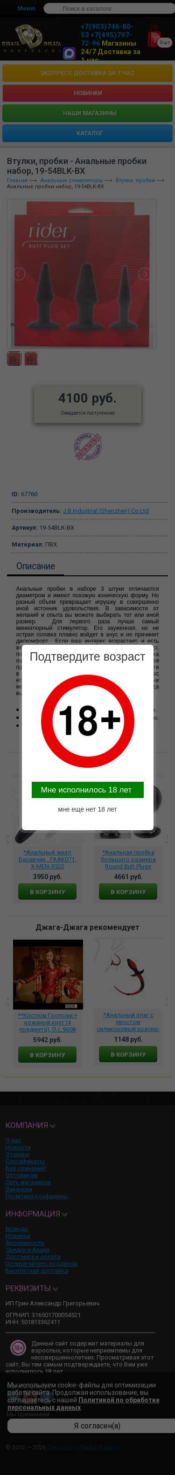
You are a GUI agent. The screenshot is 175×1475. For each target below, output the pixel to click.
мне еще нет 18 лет (87, 809)
